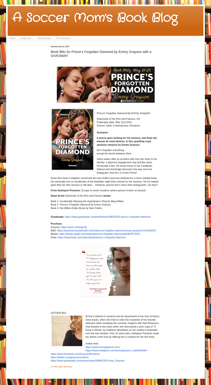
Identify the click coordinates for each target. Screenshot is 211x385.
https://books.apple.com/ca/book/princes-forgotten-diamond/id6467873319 (99, 234)
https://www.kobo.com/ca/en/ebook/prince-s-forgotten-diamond (92, 237)
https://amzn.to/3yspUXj (74, 227)
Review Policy (44, 38)
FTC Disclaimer (63, 38)
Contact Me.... (26, 38)
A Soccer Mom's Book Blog (94, 18)
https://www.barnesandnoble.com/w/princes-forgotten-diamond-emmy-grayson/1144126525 (106, 230)
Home (12, 38)
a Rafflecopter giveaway (61, 366)
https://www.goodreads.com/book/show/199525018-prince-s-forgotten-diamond (107, 217)
